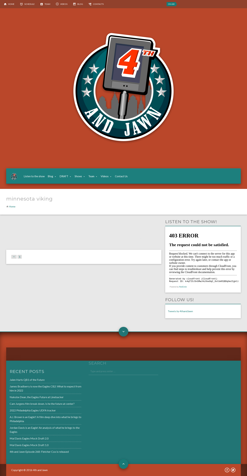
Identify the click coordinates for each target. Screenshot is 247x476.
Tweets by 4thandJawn (180, 311)
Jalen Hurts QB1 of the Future (19, 380)
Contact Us (121, 176)
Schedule (29, 4)
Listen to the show (34, 176)
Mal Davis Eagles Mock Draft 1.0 (20, 443)
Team (47, 4)
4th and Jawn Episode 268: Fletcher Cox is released (30, 450)
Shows (78, 176)
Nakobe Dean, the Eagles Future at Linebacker (28, 397)
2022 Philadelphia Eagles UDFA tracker (24, 410)
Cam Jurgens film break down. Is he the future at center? (33, 404)
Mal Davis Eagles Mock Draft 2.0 (20, 437)
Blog (80, 4)
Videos (63, 4)
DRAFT (64, 176)
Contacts (98, 4)
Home (11, 4)
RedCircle (183, 287)
